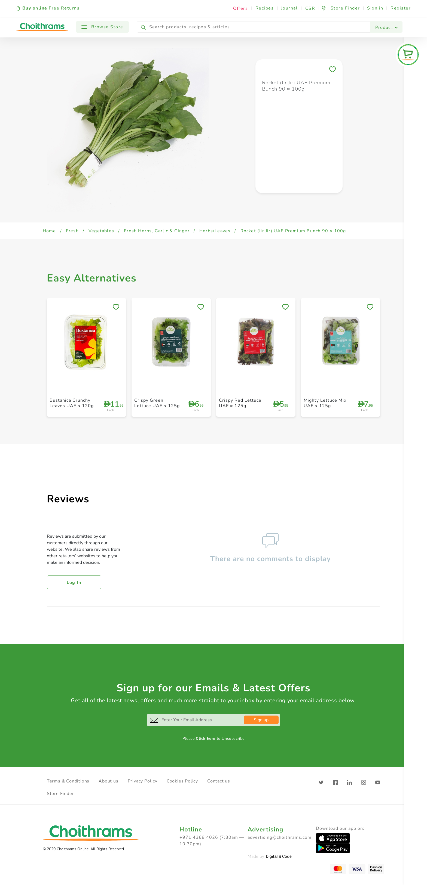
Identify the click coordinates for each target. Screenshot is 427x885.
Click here (205, 738)
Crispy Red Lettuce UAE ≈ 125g (240, 403)
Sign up (261, 720)
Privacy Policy (142, 781)
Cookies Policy (182, 781)
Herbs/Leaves (214, 231)
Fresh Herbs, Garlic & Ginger (157, 231)
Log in (74, 583)
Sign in (375, 8)
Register (401, 8)
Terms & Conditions (68, 781)
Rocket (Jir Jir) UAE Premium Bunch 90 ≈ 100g (293, 231)
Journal (289, 8)
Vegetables (101, 231)
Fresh (72, 231)
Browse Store (102, 27)
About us (108, 781)
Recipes (264, 8)
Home (49, 231)
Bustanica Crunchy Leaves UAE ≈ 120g (72, 403)
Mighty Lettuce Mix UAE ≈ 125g (325, 403)
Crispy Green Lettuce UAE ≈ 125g (157, 403)
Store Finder (60, 794)
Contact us (218, 781)
